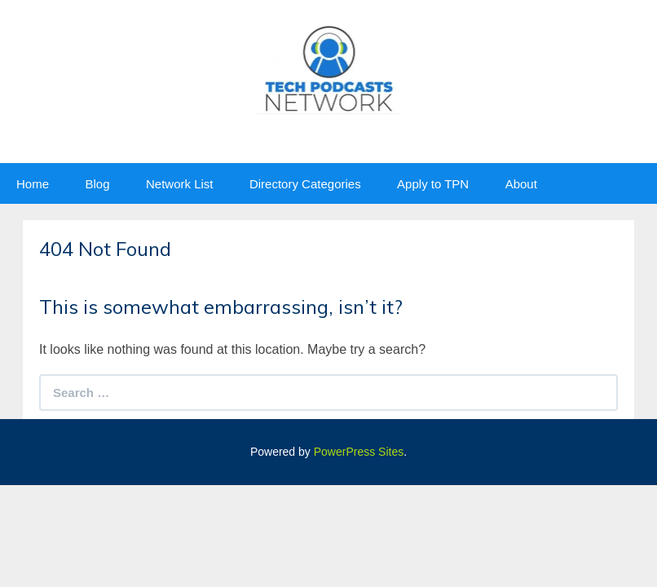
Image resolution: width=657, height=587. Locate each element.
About (521, 184)
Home (32, 184)
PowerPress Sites (358, 451)
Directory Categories (305, 184)
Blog (97, 184)
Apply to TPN (433, 184)
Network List (180, 184)
